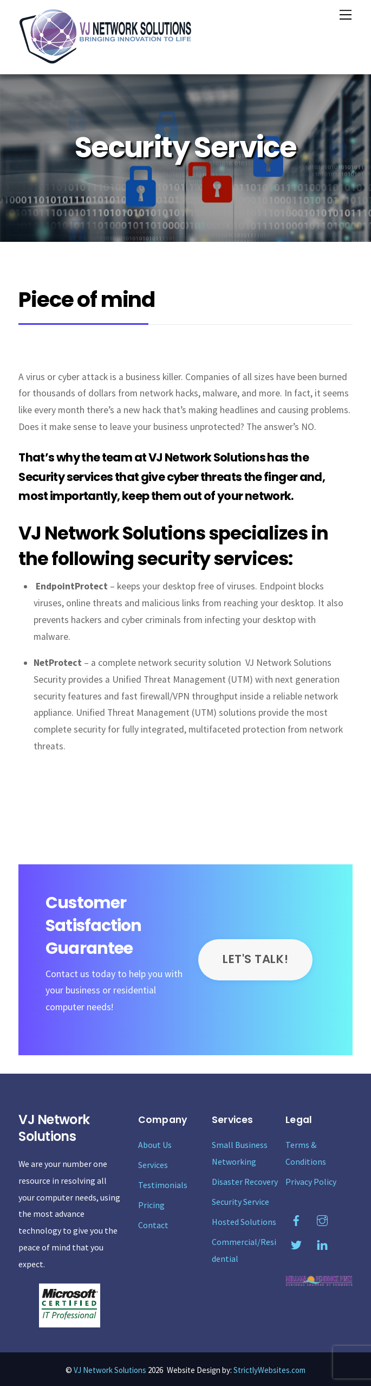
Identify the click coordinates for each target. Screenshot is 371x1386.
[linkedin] (322, 1242)
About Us (155, 1144)
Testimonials (162, 1184)
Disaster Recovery (245, 1181)
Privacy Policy (310, 1181)
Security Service (240, 1201)
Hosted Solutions (244, 1221)
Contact (153, 1225)
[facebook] (296, 1218)
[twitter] (296, 1242)
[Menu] (345, 14)
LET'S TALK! (255, 959)
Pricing (151, 1204)
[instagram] (322, 1218)
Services (153, 1164)
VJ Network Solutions (110, 1370)
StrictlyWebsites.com (269, 1370)
